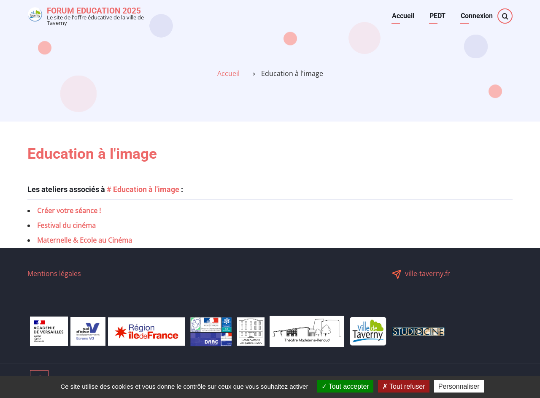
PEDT (437, 16)
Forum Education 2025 (94, 11)
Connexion (477, 16)
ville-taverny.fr (427, 273)
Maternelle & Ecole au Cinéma (84, 240)
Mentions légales (54, 273)
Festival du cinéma (66, 225)
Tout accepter (345, 386)
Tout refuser (403, 386)
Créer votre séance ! (69, 210)
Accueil (403, 16)
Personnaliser (459, 386)
